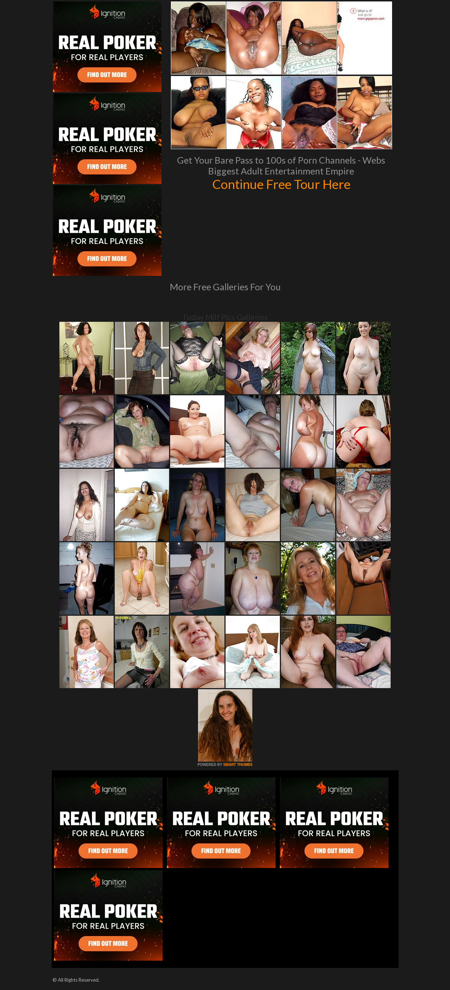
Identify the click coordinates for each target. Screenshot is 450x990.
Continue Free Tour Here (281, 183)
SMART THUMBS (237, 765)
